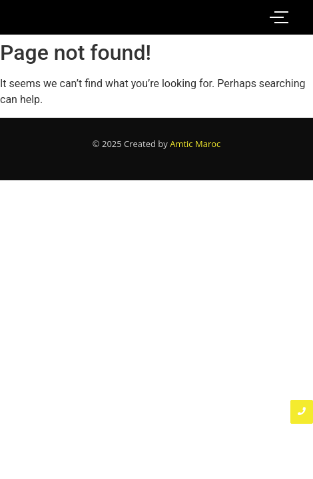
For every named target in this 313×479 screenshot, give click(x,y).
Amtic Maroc (195, 144)
